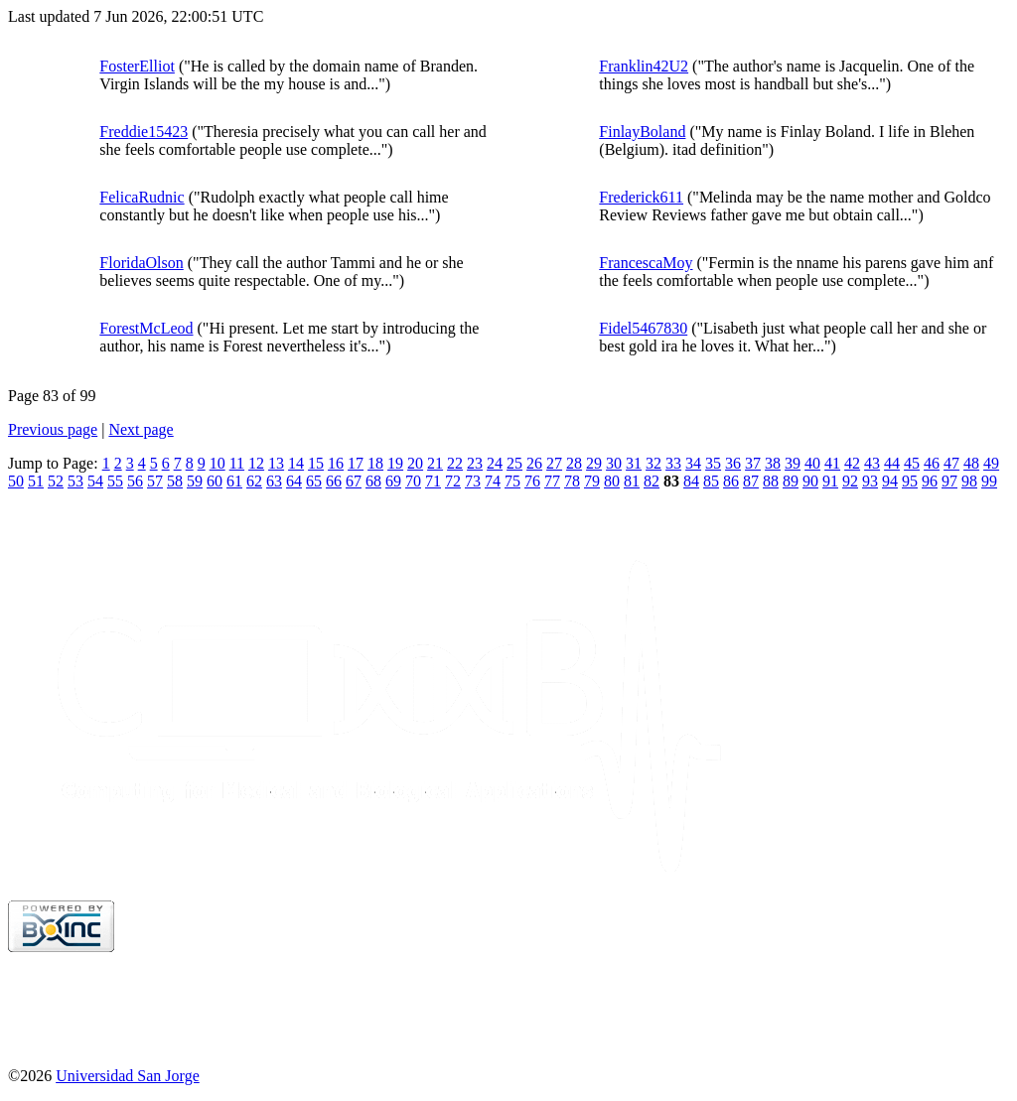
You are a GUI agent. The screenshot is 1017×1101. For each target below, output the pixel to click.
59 (195, 481)
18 (375, 463)
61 (234, 481)
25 (514, 463)
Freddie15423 (143, 131)
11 (236, 463)
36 (733, 463)
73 (473, 481)
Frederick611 (641, 197)
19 (395, 463)
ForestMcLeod (146, 328)
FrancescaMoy (645, 262)
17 (355, 463)
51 (36, 481)
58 (175, 481)
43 (872, 463)
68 (373, 481)
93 (870, 481)
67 (354, 481)
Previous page (52, 429)
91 (830, 481)
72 (453, 481)
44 (892, 463)
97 (949, 481)
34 (693, 463)
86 (731, 481)
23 (475, 463)
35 (713, 463)
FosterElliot (137, 66)
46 (932, 463)
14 (296, 463)
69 (393, 481)
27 (554, 463)
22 (455, 463)
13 (276, 463)
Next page (140, 429)
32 (653, 463)
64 (294, 481)
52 (56, 481)
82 (651, 481)
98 (969, 481)
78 (572, 481)
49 (991, 463)
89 (791, 481)
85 (711, 481)
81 (632, 481)
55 (115, 481)
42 (852, 463)
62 (254, 481)
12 (256, 463)
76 (532, 481)
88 (771, 481)
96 (930, 481)
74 (493, 481)
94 (890, 481)
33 (673, 463)
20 (415, 463)
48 (971, 463)
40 (812, 463)
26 (534, 463)
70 (413, 481)
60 (214, 481)
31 (634, 463)
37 (753, 463)
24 (495, 463)
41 (832, 463)
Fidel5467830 (643, 328)
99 (989, 481)
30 (614, 463)
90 (810, 481)
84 (691, 481)
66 (334, 481)
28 (574, 463)
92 (850, 481)
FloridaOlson (141, 262)
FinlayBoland (642, 131)
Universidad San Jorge (128, 1075)
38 (773, 463)
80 (612, 481)
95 (910, 481)
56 (135, 481)
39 (792, 463)
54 (95, 481)
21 (435, 463)
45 (912, 463)
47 (951, 463)
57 (155, 481)
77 (552, 481)
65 (314, 481)
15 (316, 463)
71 (433, 481)
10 (217, 463)
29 (594, 463)
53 (75, 481)
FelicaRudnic (141, 197)
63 (274, 481)
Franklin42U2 (643, 66)
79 (592, 481)
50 (16, 481)
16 (336, 463)
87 (751, 481)
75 (512, 481)
